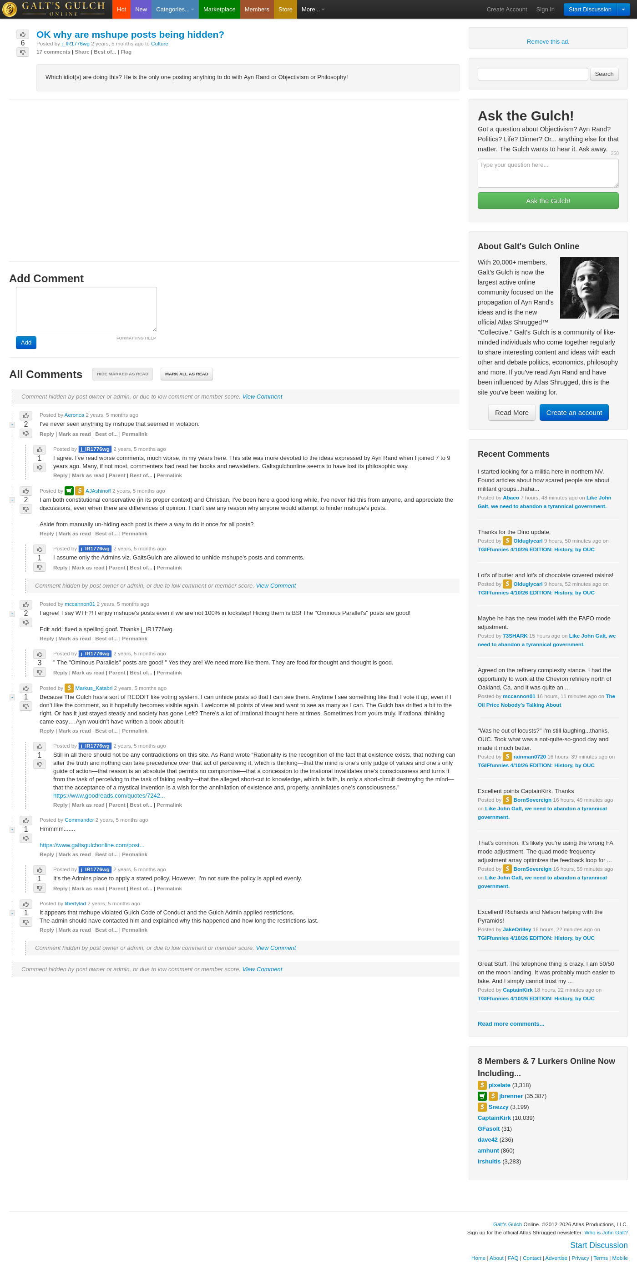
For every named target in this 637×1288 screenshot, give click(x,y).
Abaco (511, 497)
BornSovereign (532, 800)
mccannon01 (519, 696)
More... (313, 9)
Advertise (556, 1258)
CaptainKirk (518, 990)
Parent (117, 475)
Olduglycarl (527, 541)
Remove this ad (547, 41)
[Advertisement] (234, 172)
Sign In (545, 9)
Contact (532, 1258)
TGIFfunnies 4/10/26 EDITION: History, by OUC (536, 549)
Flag (126, 52)
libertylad (75, 903)
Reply (47, 434)
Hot (121, 9)
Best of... (105, 52)
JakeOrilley (517, 929)
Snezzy (499, 1106)
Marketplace (219, 9)
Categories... (175, 9)
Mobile (620, 1258)
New (141, 9)
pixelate (500, 1085)
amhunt (488, 1150)
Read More (512, 412)
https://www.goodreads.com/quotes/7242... (109, 795)
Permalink (134, 434)
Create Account (507, 9)
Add (26, 342)
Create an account (574, 412)
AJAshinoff (98, 491)
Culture (159, 43)
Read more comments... (511, 1023)
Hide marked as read (122, 373)
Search (604, 73)
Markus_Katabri (93, 688)
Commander (79, 820)
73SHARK (515, 636)
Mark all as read (186, 373)
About (497, 1258)
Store (285, 9)
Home (478, 1258)
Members (257, 9)
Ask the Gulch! (548, 201)
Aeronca (75, 415)
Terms (600, 1258)
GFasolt (489, 1128)
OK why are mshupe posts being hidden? (130, 34)
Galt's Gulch (507, 1224)
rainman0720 (529, 756)
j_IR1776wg (75, 43)
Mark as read (74, 434)
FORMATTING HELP (136, 338)
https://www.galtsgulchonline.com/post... (92, 845)
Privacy (580, 1258)
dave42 (488, 1139)
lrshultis (489, 1161)
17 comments (53, 52)
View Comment (263, 396)
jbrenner (511, 1096)
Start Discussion (590, 9)
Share (82, 52)
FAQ (513, 1258)
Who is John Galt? (606, 1232)
